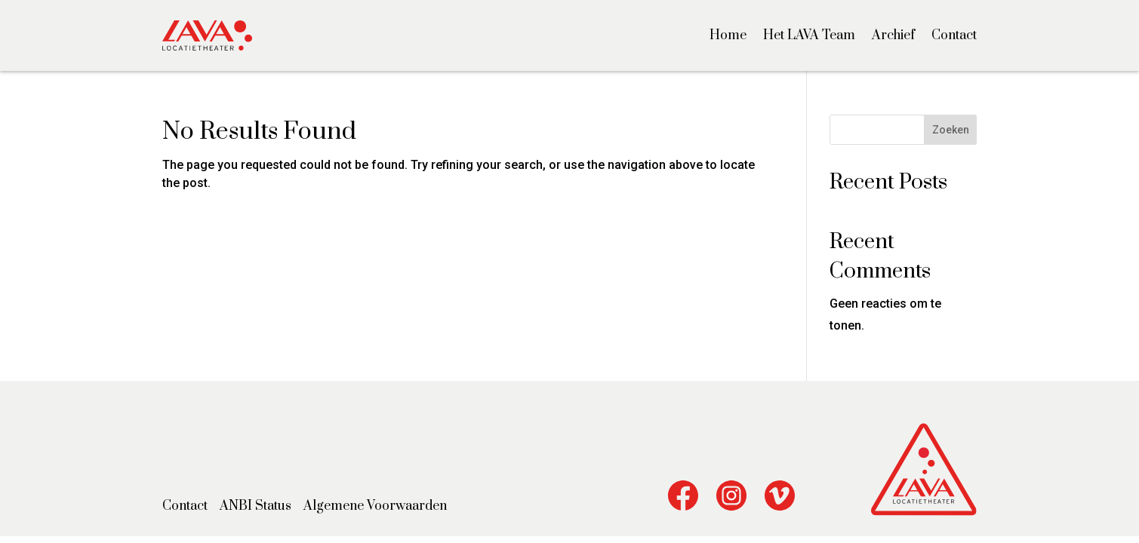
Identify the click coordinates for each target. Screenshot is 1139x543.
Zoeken (950, 130)
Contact (954, 35)
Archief (893, 35)
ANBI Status (255, 506)
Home (728, 35)
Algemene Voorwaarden (375, 506)
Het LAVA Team (809, 35)
